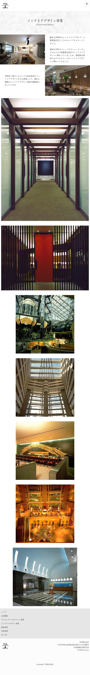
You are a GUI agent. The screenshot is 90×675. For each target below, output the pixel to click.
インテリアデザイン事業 (10, 623)
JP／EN (4, 635)
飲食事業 (4, 627)
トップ (3, 612)
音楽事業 (4, 631)
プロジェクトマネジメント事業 (12, 620)
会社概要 (4, 616)
